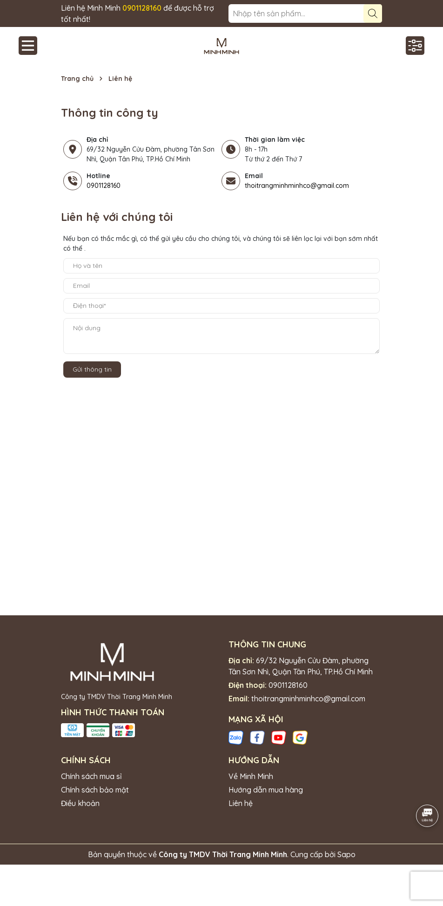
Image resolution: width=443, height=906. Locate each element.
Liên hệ (240, 803)
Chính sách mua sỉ (91, 776)
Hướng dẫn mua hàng (265, 789)
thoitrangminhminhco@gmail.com (297, 185)
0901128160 (104, 185)
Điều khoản (80, 803)
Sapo (346, 854)
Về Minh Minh (250, 776)
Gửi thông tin (92, 369)
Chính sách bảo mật (95, 789)
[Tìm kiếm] (372, 13)
